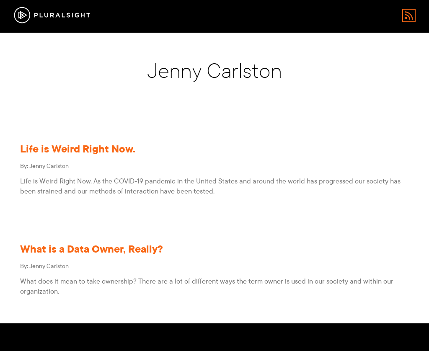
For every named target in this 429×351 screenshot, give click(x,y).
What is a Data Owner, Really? (91, 249)
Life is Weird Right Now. (77, 149)
